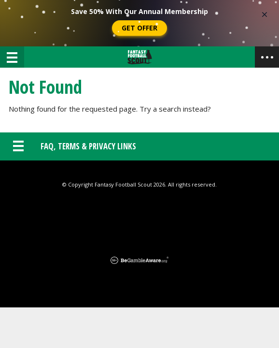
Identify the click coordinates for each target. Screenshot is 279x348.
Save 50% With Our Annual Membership (139, 11)
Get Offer (139, 27)
